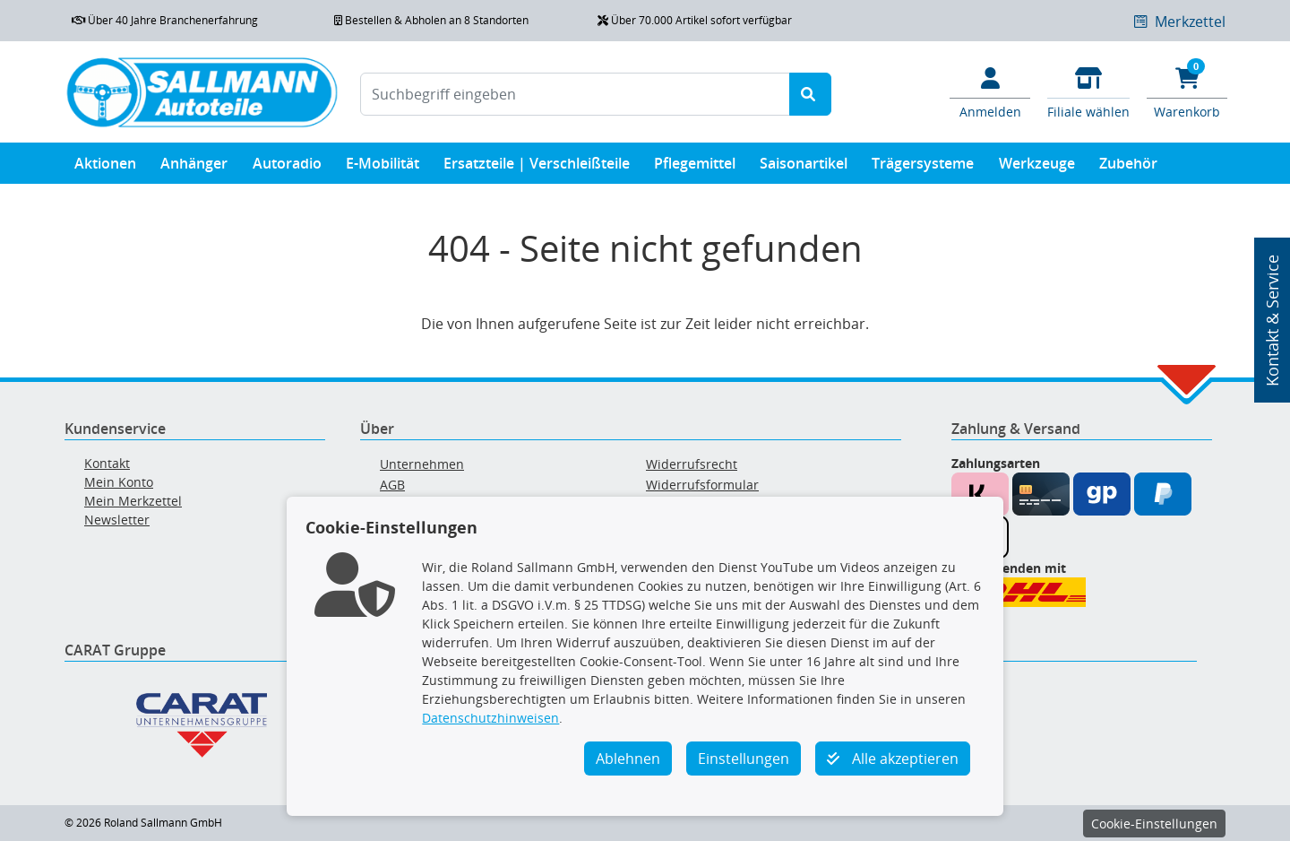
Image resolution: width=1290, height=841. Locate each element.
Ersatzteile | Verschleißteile (536, 167)
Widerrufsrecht (691, 464)
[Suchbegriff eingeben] (575, 94)
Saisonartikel (803, 167)
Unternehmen (422, 464)
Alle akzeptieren (893, 758)
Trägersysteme (923, 167)
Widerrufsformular (702, 484)
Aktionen (105, 167)
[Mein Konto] (990, 91)
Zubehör (1128, 167)
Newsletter (117, 519)
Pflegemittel (694, 167)
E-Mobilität (382, 167)
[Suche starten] (810, 94)
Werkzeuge (1037, 167)
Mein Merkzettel (133, 500)
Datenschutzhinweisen (490, 717)
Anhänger (194, 167)
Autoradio (287, 167)
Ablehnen (628, 758)
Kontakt (107, 463)
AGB (392, 484)
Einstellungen (743, 758)
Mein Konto (118, 481)
